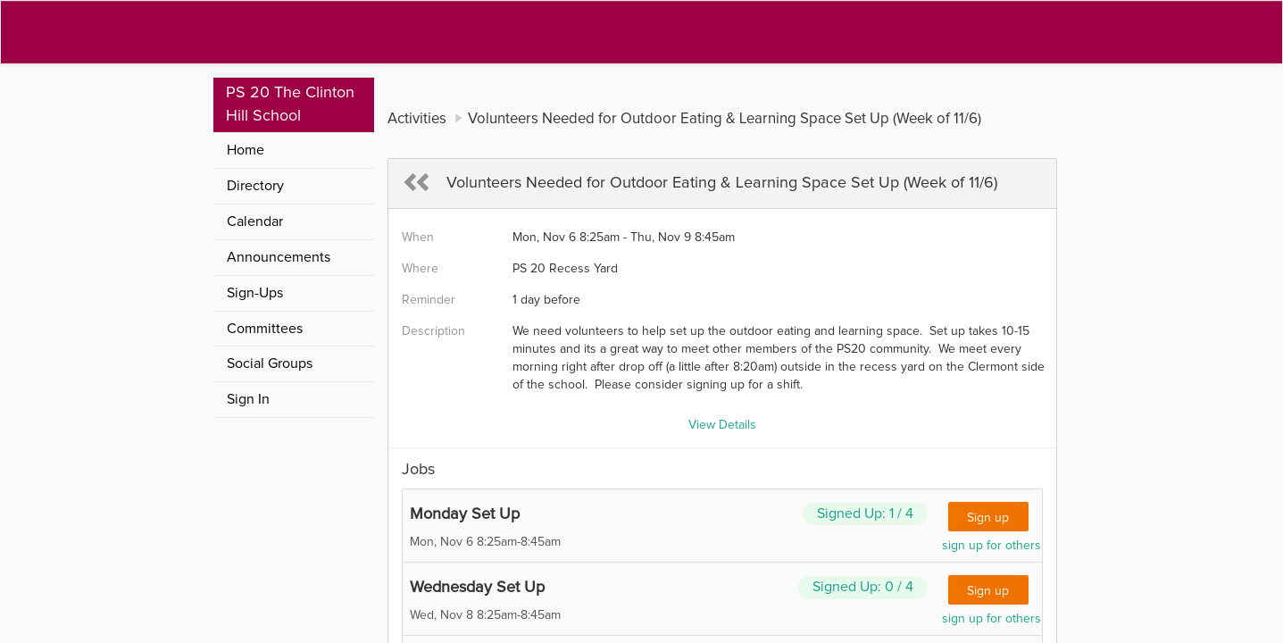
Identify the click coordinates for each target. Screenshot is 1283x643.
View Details (722, 425)
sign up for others (991, 545)
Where (420, 269)
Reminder (428, 300)
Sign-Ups (255, 293)
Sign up (988, 518)
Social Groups (269, 363)
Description (433, 331)
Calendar (255, 221)
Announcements (278, 257)
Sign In (248, 399)
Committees (265, 329)
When (418, 237)
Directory (255, 186)
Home (245, 150)
